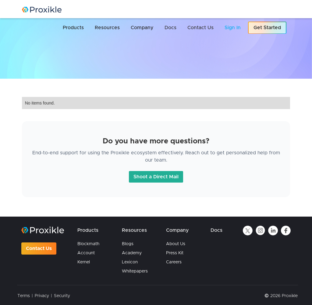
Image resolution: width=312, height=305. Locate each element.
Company (177, 230)
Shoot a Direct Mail (156, 176)
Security (62, 296)
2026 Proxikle (284, 296)
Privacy (42, 296)
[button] (73, 28)
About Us (175, 244)
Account (86, 253)
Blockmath (88, 244)
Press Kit (174, 253)
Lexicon (130, 262)
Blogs (127, 244)
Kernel (83, 262)
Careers (174, 262)
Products (87, 230)
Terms (23, 296)
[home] (42, 9)
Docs (216, 230)
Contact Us (39, 248)
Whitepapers (135, 271)
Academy (132, 253)
